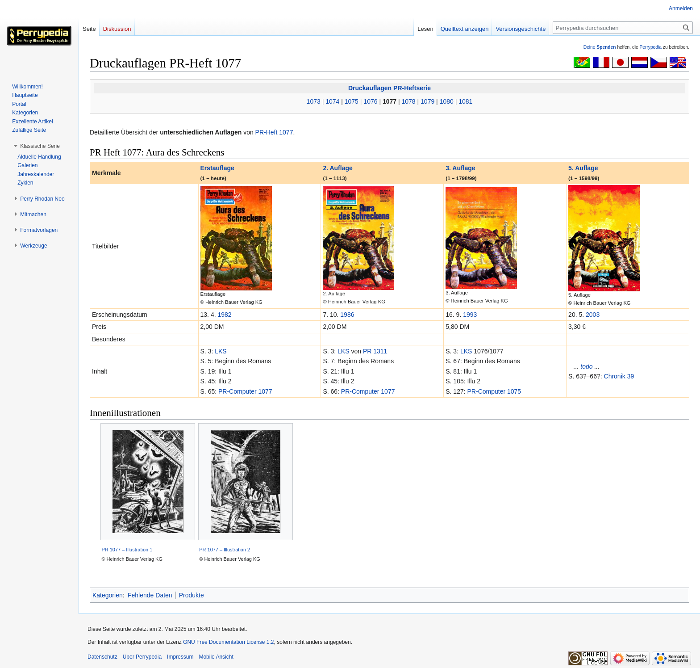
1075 (351, 101)
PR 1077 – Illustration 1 (126, 549)
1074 (332, 101)
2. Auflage (337, 168)
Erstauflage (217, 168)
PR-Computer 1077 (245, 391)
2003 (593, 314)
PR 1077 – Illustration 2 (224, 549)
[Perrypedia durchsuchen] (623, 27)
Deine (599, 47)
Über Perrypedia (142, 657)
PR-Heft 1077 (274, 132)
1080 (447, 101)
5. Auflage (583, 168)
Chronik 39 (619, 376)
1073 (314, 101)
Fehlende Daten (150, 595)
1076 (370, 101)
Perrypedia (650, 47)
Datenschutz (102, 657)
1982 (224, 314)
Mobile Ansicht (216, 657)
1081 (465, 101)
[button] (40, 146)
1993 (470, 314)
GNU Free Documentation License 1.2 (228, 642)
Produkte (191, 595)
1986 (347, 314)
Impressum (180, 657)
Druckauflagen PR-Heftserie (389, 88)
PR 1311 (375, 351)
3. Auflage (460, 168)
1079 (427, 101)
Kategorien (107, 595)
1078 (409, 101)
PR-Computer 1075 (494, 391)
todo (586, 366)
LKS (220, 351)
